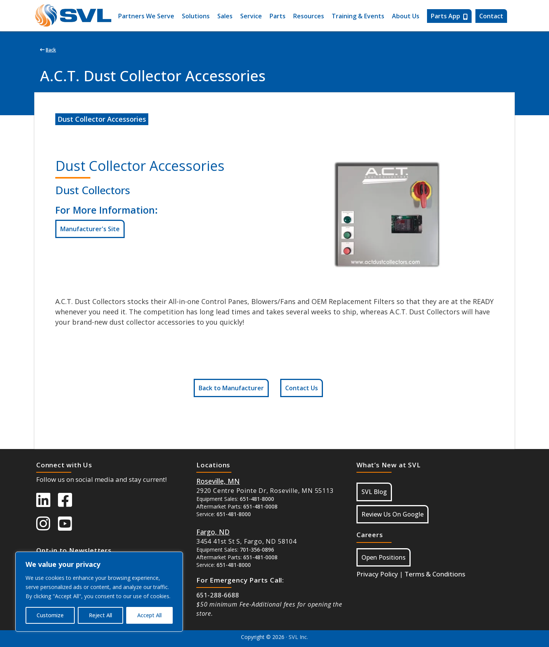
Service (251, 16)
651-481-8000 (257, 498)
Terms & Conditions (435, 574)
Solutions (196, 16)
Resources (308, 16)
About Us (405, 16)
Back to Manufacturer (231, 388)
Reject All (100, 615)
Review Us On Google (392, 514)
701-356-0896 (257, 549)
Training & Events (358, 16)
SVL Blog (374, 492)
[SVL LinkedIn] (47, 503)
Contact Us (301, 388)
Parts (278, 16)
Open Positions (383, 557)
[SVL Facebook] (69, 503)
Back (48, 50)
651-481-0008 (260, 506)
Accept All (149, 615)
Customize (50, 615)
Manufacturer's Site (90, 229)
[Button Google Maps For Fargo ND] (213, 531)
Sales (225, 16)
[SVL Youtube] (69, 527)
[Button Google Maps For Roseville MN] (218, 481)
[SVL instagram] (47, 527)
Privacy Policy (377, 574)
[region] (99, 592)
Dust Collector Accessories (102, 119)
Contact (491, 16)
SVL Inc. (298, 637)
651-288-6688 (217, 595)
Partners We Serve (146, 16)
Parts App (449, 16)
